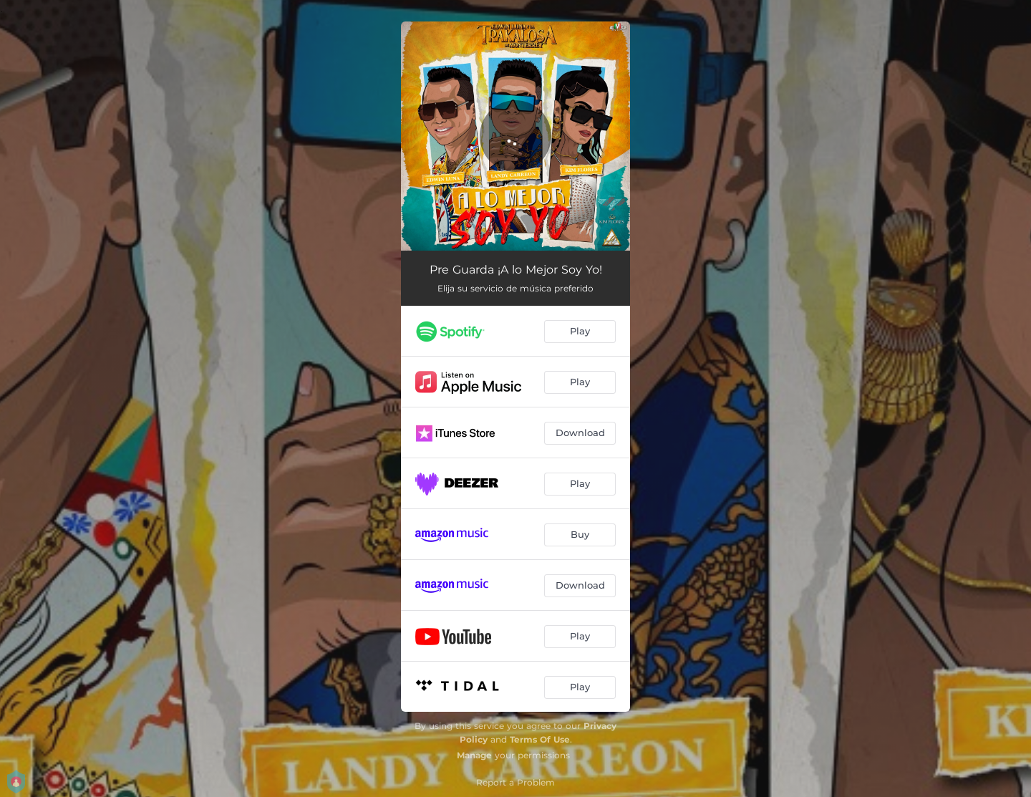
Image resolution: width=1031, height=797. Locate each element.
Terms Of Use (540, 739)
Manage (474, 755)
